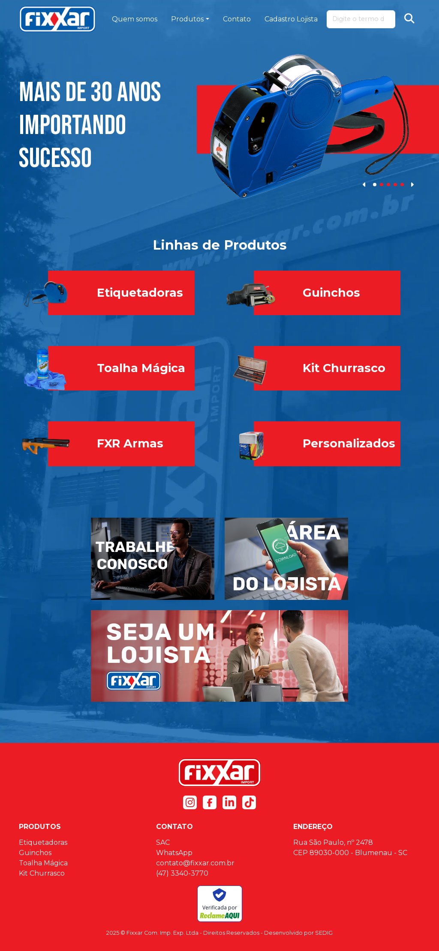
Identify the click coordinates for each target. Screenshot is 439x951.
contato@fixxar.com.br (195, 863)
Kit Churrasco (42, 873)
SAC (163, 842)
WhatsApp (174, 853)
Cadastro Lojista (291, 19)
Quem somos (134, 19)
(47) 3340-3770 (182, 873)
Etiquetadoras (43, 842)
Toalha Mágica (43, 863)
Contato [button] (237, 19)
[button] (364, 184)
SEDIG (324, 933)
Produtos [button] (187, 19)
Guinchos (35, 853)
